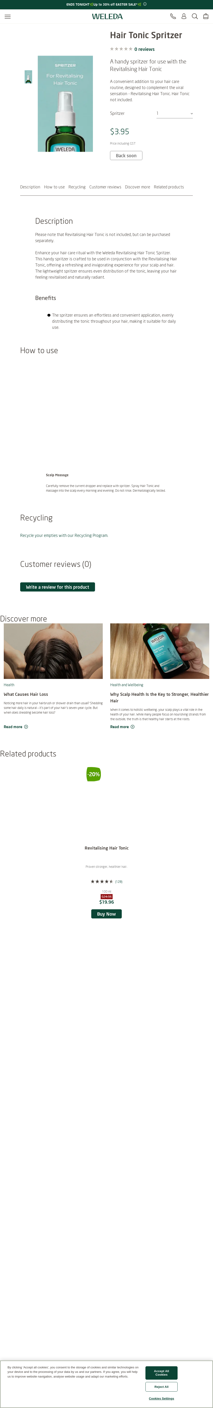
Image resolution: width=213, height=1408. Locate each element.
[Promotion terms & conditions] (144, 4)
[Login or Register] (184, 16)
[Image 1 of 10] (28, 40)
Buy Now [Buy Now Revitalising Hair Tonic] (106, 926)
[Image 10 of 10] (28, 178)
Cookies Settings (161, 1400)
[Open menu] (8, 16)
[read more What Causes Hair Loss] (53, 739)
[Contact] (173, 16)
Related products (169, 198)
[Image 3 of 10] (28, 71)
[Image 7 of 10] (28, 132)
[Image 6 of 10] (28, 117)
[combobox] (174, 113)
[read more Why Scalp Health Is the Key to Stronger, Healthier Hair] (159, 739)
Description (30, 198)
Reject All (162, 1388)
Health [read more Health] (9, 697)
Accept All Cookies (161, 1374)
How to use (54, 198)
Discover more (137, 198)
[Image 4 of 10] (28, 86)
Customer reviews (105, 198)
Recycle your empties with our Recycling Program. (64, 547)
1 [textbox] (157, 113)
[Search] (195, 16)
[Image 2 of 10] (28, 55)
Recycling (77, 198)
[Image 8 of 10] (28, 147)
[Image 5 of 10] (28, 101)
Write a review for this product (57, 599)
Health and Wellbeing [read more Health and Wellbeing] (126, 697)
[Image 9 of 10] (28, 162)
